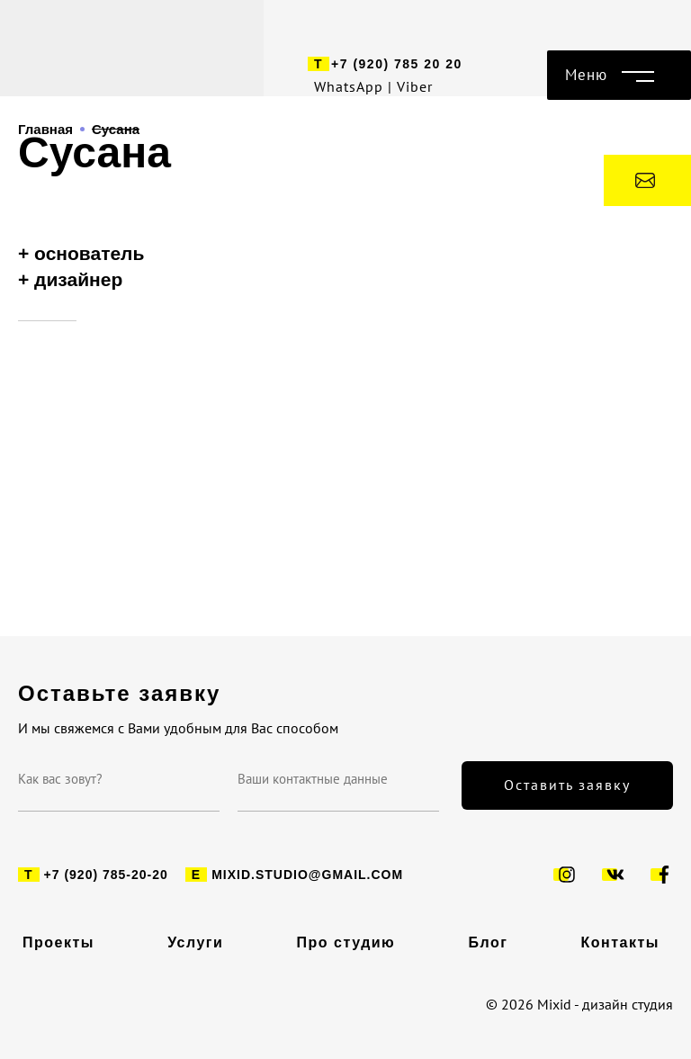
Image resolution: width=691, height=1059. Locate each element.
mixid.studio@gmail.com (307, 874)
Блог (487, 943)
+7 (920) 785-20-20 (106, 874)
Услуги (195, 943)
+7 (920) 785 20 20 (396, 64)
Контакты (620, 943)
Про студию (346, 943)
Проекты (58, 943)
